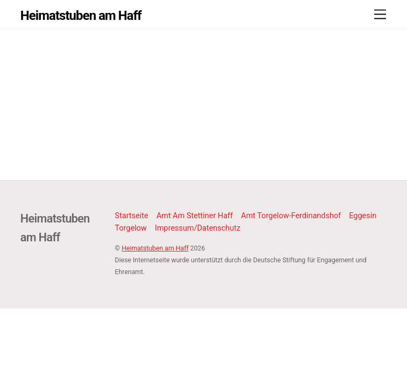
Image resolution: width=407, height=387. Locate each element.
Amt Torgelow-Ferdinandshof (291, 215)
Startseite (131, 215)
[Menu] (380, 14)
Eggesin (362, 215)
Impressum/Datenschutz (197, 228)
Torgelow (131, 228)
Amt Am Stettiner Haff (194, 215)
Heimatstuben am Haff (155, 248)
